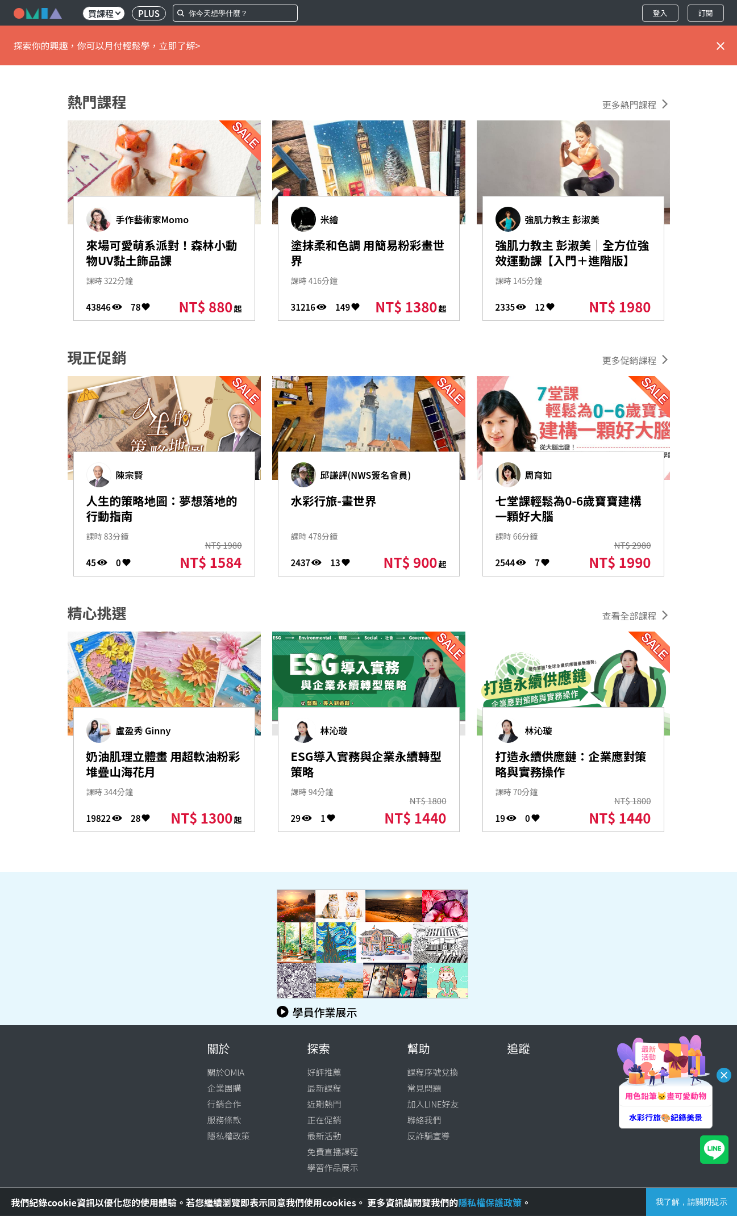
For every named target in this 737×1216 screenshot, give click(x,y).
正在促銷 (324, 1120)
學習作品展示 (333, 1167)
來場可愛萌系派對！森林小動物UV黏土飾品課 (158, 254)
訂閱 (705, 12)
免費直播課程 (333, 1152)
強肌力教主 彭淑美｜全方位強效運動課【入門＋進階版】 (569, 263)
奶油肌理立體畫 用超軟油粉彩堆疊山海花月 (159, 766)
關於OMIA (226, 1072)
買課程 (104, 13)
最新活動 (324, 1136)
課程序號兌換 (433, 1072)
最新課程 (324, 1088)
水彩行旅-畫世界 (339, 501)
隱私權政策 (228, 1136)
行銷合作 (224, 1104)
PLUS (149, 13)
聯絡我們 (424, 1120)
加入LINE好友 (433, 1104)
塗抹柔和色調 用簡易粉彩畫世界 (364, 254)
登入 (659, 12)
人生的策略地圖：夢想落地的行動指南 (158, 510)
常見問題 (424, 1088)
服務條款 (224, 1120)
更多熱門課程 (629, 104)
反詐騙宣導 (428, 1136)
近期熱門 (324, 1104)
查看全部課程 (629, 616)
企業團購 (224, 1088)
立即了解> (180, 45)
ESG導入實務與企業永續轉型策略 (362, 766)
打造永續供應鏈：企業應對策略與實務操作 (567, 766)
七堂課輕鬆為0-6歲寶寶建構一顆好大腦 (571, 510)
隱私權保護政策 (490, 1202)
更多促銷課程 (629, 360)
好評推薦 (324, 1072)
